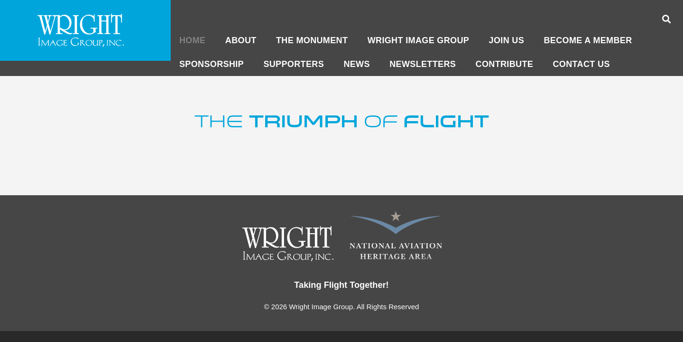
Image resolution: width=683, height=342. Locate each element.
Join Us (507, 40)
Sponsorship (211, 64)
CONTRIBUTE (505, 64)
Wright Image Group (418, 40)
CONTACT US (581, 64)
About (241, 40)
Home (192, 40)
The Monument (312, 40)
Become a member (588, 40)
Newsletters (422, 64)
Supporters (293, 64)
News (356, 64)
